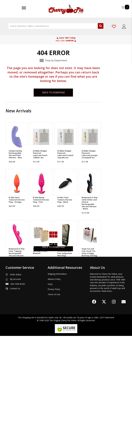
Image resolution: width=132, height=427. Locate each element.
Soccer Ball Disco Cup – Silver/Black (65, 299)
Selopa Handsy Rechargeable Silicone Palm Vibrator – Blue (15, 154)
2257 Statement (107, 408)
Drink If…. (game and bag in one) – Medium (40, 251)
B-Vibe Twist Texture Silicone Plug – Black (64, 199)
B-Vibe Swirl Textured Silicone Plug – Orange (17, 199)
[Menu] (24, 8)
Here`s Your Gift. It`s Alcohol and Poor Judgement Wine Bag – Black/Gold (64, 254)
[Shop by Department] (53, 60)
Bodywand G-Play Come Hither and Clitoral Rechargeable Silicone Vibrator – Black (89, 203)
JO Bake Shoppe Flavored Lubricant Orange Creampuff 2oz (89, 154)
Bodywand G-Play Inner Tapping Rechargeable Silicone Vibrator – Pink (17, 254)
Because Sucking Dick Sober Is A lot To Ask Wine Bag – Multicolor (17, 302)
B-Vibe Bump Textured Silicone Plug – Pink (41, 199)
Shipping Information (57, 365)
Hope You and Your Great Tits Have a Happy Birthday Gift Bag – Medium (89, 254)
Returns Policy (54, 370)
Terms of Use (54, 385)
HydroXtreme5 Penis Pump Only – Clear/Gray (90, 300)
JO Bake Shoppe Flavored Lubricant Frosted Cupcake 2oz (65, 154)
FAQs (50, 375)
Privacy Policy (54, 380)
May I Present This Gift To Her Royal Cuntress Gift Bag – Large (41, 302)
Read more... (107, 382)
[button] (94, 393)
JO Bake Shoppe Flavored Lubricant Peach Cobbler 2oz (40, 154)
